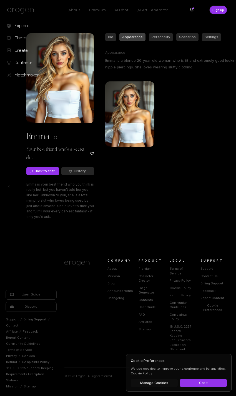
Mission (12, 386)
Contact (12, 325)
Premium (97, 9)
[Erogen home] (22, 10)
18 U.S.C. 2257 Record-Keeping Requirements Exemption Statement (30, 374)
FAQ (142, 315)
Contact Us (209, 276)
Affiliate (12, 331)
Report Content (18, 338)
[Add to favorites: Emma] (92, 154)
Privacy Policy (180, 280)
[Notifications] (191, 10)
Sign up (218, 10)
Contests (146, 300)
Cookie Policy (180, 288)
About (74, 9)
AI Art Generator (152, 9)
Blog (111, 283)
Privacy (11, 356)
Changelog (115, 298)
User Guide (147, 307)
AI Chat (122, 9)
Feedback (30, 331)
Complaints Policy (35, 362)
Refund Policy (180, 295)
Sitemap (30, 386)
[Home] (79, 263)
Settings (211, 37)
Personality (161, 37)
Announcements (120, 291)
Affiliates (145, 322)
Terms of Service (19, 350)
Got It (203, 383)
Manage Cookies (154, 383)
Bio (110, 37)
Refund (11, 362)
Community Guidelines (23, 344)
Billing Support (35, 319)
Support (12, 319)
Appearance (132, 37)
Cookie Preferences (212, 308)
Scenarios (187, 37)
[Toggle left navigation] (9, 186)
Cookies (28, 356)
